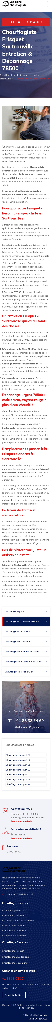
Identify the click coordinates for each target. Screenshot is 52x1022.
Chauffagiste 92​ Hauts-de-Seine (22, 651)
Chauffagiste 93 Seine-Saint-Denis (23, 661)
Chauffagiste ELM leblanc (15, 956)
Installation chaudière (15, 930)
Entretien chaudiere (15, 915)
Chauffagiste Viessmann (14, 962)
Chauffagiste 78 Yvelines (18, 631)
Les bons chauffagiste (32, 1005)
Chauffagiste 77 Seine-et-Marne (22, 621)
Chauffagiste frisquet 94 (18, 779)
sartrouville (5, 78)
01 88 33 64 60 (26, 22)
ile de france (23, 75)
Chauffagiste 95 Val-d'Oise (19, 671)
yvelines (37, 75)
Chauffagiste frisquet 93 (18, 774)
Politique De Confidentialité (35, 1015)
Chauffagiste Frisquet (13, 950)
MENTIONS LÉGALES (38, 1019)
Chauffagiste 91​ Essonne (18, 641)
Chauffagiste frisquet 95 (18, 784)
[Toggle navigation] (44, 4)
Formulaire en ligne (13, 995)
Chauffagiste (6, 75)
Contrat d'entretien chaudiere (19, 920)
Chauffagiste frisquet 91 (18, 764)
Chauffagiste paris (14, 611)
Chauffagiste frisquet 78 (18, 760)
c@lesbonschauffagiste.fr (26, 727)
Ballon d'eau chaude (15, 925)
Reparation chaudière (15, 935)
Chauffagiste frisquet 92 (18, 769)
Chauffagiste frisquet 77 (18, 755)
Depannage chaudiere (16, 910)
